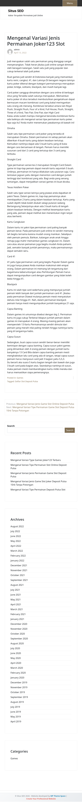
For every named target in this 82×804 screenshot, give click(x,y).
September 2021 (19, 580)
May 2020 (16, 658)
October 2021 (18, 575)
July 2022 (15, 531)
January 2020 (17, 677)
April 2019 (16, 721)
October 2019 (18, 692)
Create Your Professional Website (41, 798)
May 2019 (16, 716)
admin (17, 49)
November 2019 (19, 687)
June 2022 (16, 536)
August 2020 (17, 643)
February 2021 (18, 614)
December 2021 (19, 565)
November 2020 (19, 628)
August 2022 (17, 526)
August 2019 (17, 702)
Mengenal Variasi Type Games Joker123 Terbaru (36, 460)
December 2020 (19, 623)
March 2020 (17, 667)
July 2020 (15, 648)
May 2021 (16, 599)
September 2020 (19, 638)
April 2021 (16, 604)
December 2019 (19, 682)
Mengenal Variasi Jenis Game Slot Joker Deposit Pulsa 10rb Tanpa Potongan (39, 483)
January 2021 (17, 619)
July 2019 (15, 706)
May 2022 (16, 541)
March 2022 (17, 550)
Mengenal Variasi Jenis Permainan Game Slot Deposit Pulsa (38, 475)
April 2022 (16, 545)
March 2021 (17, 609)
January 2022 (17, 560)
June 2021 (16, 594)
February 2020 (18, 672)
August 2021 (17, 584)
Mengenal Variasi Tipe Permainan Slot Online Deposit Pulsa (39, 466)
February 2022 (18, 555)
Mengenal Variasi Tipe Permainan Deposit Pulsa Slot (38, 489)
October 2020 (18, 633)
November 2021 (19, 570)
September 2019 (19, 697)
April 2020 (16, 662)
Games (20, 377)
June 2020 (16, 653)
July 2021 (15, 589)
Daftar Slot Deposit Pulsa (26, 381)
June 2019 (16, 711)
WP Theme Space (58, 796)
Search (11, 425)
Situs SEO (16, 11)
